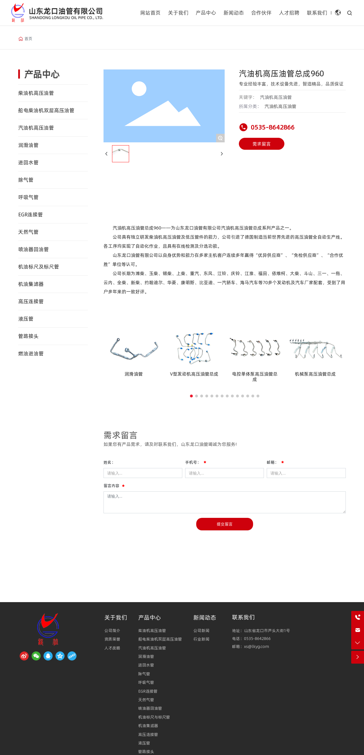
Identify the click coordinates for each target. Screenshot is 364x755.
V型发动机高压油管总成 (194, 374)
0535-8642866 (273, 127)
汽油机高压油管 (280, 106)
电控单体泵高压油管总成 (255, 376)
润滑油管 (134, 374)
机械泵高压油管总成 (315, 374)
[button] (191, 396)
